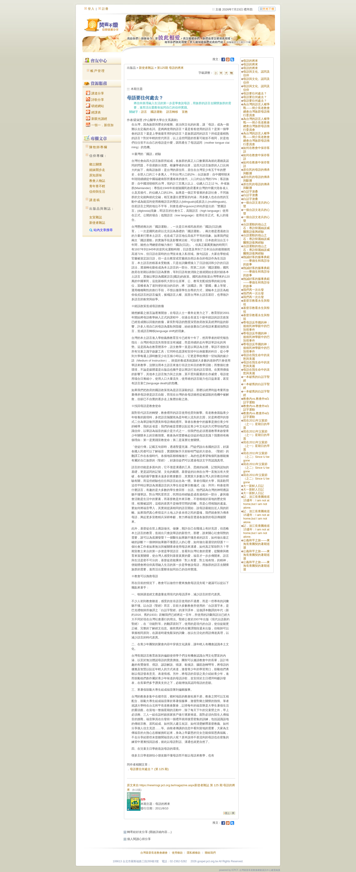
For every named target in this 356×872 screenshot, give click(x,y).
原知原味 (95, 175)
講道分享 (95, 93)
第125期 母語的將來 (170, 67)
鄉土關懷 (95, 164)
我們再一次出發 (253, 289)
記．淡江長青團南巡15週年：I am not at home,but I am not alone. (256, 502)
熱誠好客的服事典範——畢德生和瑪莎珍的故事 (256, 260)
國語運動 (156, 111)
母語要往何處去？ (255, 93)
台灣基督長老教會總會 (154, 852)
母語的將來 (250, 60)
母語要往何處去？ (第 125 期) (149, 769)
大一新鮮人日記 (253, 486)
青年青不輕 (97, 186)
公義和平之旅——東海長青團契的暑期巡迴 (256, 544)
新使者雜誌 (97, 222)
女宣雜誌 (95, 217)
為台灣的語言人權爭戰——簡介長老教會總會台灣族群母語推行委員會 (256, 110)
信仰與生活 (97, 191)
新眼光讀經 (96, 119)
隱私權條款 (193, 852)
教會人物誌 (97, 180)
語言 (144, 111)
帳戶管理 (97, 71)
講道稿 (94, 200)
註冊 (105, 8)
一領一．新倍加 (100, 125)
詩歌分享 (95, 99)
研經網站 (95, 106)
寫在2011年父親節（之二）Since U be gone (256, 456)
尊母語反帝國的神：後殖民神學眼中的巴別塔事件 (256, 326)
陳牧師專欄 (98, 147)
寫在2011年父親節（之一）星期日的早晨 (256, 424)
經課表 (93, 112)
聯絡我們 (210, 852)
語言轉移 (172, 111)
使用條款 (177, 852)
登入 (91, 8)
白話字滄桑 (250, 191)
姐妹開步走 (97, 170)
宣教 (185, 111)
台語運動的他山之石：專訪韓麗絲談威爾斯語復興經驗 (256, 228)
